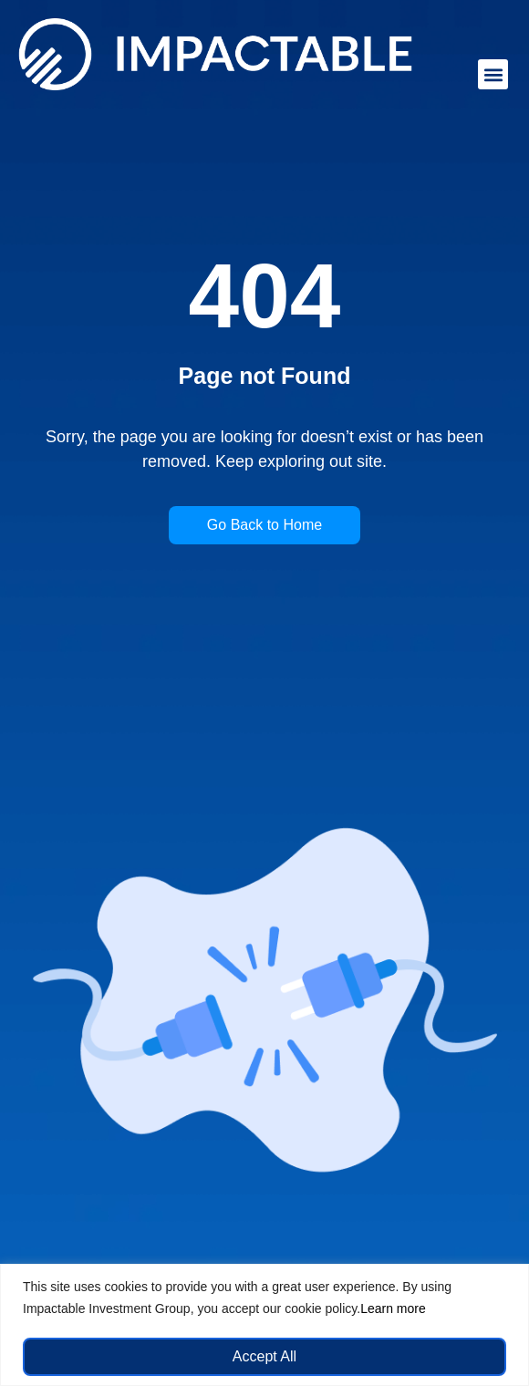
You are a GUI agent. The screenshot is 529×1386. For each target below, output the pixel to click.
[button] (493, 74)
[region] (264, 1325)
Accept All (264, 1356)
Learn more (393, 1308)
